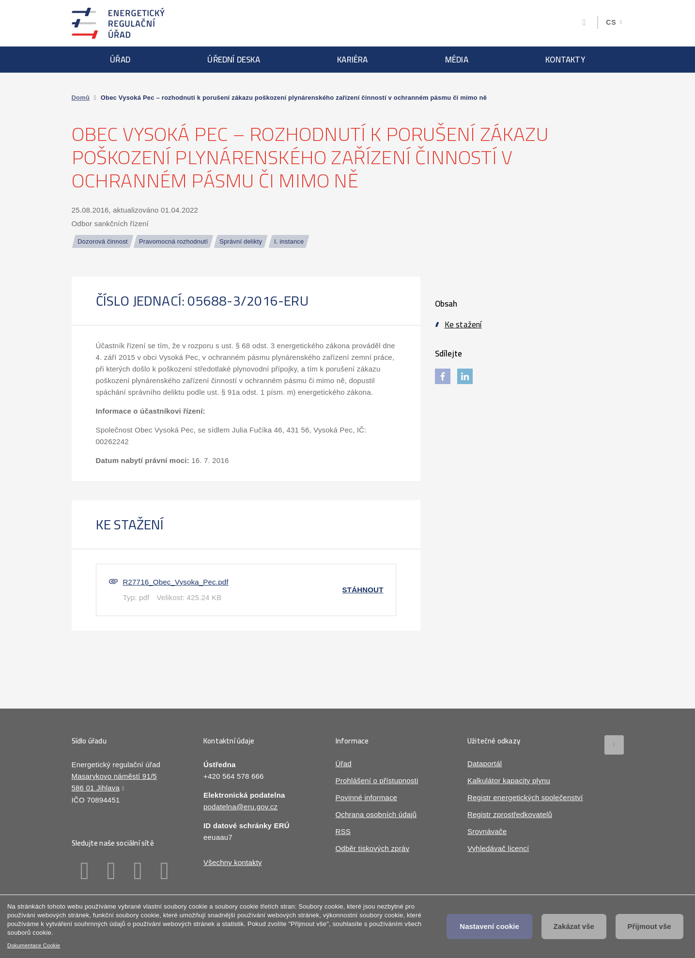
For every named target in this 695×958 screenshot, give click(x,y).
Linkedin (111, 871)
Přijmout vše (649, 926)
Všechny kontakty (232, 862)
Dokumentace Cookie (33, 945)
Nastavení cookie (489, 926)
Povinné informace (367, 797)
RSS (343, 831)
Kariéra (352, 59)
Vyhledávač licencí (498, 848)
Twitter (138, 871)
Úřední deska (233, 59)
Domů (81, 97)
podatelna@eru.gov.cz (240, 807)
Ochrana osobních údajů (376, 814)
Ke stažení (463, 324)
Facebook (85, 871)
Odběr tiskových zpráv (373, 848)
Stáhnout (363, 590)
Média (456, 59)
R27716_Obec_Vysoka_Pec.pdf (176, 582)
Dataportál (484, 763)
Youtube (165, 871)
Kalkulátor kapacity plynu (508, 780)
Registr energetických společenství (525, 797)
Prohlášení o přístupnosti (377, 780)
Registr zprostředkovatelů (509, 814)
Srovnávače (487, 831)
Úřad (120, 59)
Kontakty (565, 59)
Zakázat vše (574, 926)
